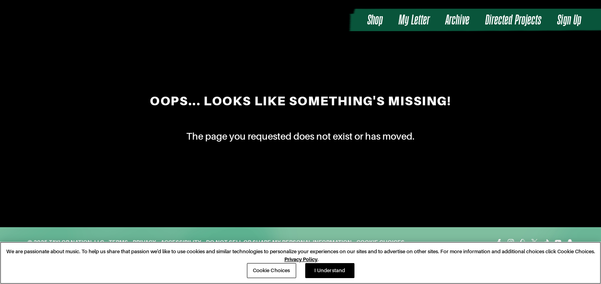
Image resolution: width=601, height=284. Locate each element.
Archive (457, 20)
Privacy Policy (300, 259)
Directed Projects (513, 20)
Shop (375, 20)
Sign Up (569, 20)
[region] (300, 263)
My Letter (414, 20)
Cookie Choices (271, 270)
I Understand (329, 270)
